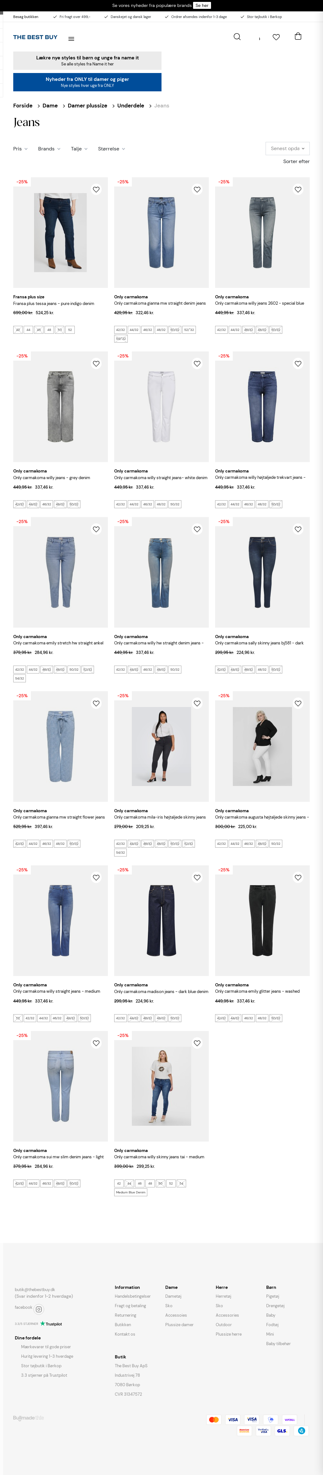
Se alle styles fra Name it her (87, 64)
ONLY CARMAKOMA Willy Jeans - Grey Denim (51, 477)
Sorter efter (296, 161)
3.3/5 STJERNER (26, 1324)
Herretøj (223, 1296)
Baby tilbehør (278, 1343)
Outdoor (224, 1324)
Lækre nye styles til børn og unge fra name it (87, 58)
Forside (22, 105)
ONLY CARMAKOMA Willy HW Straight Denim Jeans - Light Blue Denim (159, 646)
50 (60, 330)
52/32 (87, 669)
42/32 (120, 330)
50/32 (174, 330)
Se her (202, 5)
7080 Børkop (127, 1384)
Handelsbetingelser (133, 1296)
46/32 (147, 330)
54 (181, 1183)
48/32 (161, 330)
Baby (270, 1315)
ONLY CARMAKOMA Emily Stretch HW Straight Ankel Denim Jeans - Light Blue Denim (58, 646)
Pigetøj (272, 1296)
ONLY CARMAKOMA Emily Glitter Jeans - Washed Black (257, 995)
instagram (38, 1309)
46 (39, 330)
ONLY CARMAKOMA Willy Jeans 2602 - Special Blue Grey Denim (259, 307)
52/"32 (189, 330)
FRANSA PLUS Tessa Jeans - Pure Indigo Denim (53, 303)
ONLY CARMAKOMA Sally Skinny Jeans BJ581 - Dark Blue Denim (259, 646)
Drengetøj (275, 1305)
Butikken (123, 1324)
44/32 (134, 330)
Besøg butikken (25, 17)
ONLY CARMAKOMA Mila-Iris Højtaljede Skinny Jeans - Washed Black (160, 820)
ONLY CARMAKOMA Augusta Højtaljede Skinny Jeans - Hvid (262, 820)
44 (28, 330)
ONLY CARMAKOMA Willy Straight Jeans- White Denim (161, 477)
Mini (270, 1334)
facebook (23, 1307)
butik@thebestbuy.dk (35, 1289)
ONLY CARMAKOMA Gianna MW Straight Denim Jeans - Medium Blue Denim (160, 307)
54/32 (19, 678)
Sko (169, 1305)
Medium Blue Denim (130, 1192)
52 (70, 330)
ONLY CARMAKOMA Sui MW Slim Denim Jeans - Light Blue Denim (58, 1160)
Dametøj (173, 1296)
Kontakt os (125, 1334)
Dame (50, 105)
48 (49, 330)
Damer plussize (87, 105)
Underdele (130, 105)
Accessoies (176, 1315)
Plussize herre (229, 1334)
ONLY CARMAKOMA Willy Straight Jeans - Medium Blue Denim (56, 995)
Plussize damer (179, 1324)
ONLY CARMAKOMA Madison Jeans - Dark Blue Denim (161, 991)
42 (18, 330)
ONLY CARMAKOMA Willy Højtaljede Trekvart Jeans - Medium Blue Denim (260, 481)
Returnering (125, 1315)
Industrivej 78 (127, 1375)
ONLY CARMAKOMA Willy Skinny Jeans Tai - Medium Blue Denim (159, 1160)
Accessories (227, 1315)
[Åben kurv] (297, 34)
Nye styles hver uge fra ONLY (87, 85)
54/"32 (121, 339)
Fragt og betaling (130, 1305)
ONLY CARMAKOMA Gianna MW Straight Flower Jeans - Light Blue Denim (59, 820)
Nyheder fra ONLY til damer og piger (87, 79)
